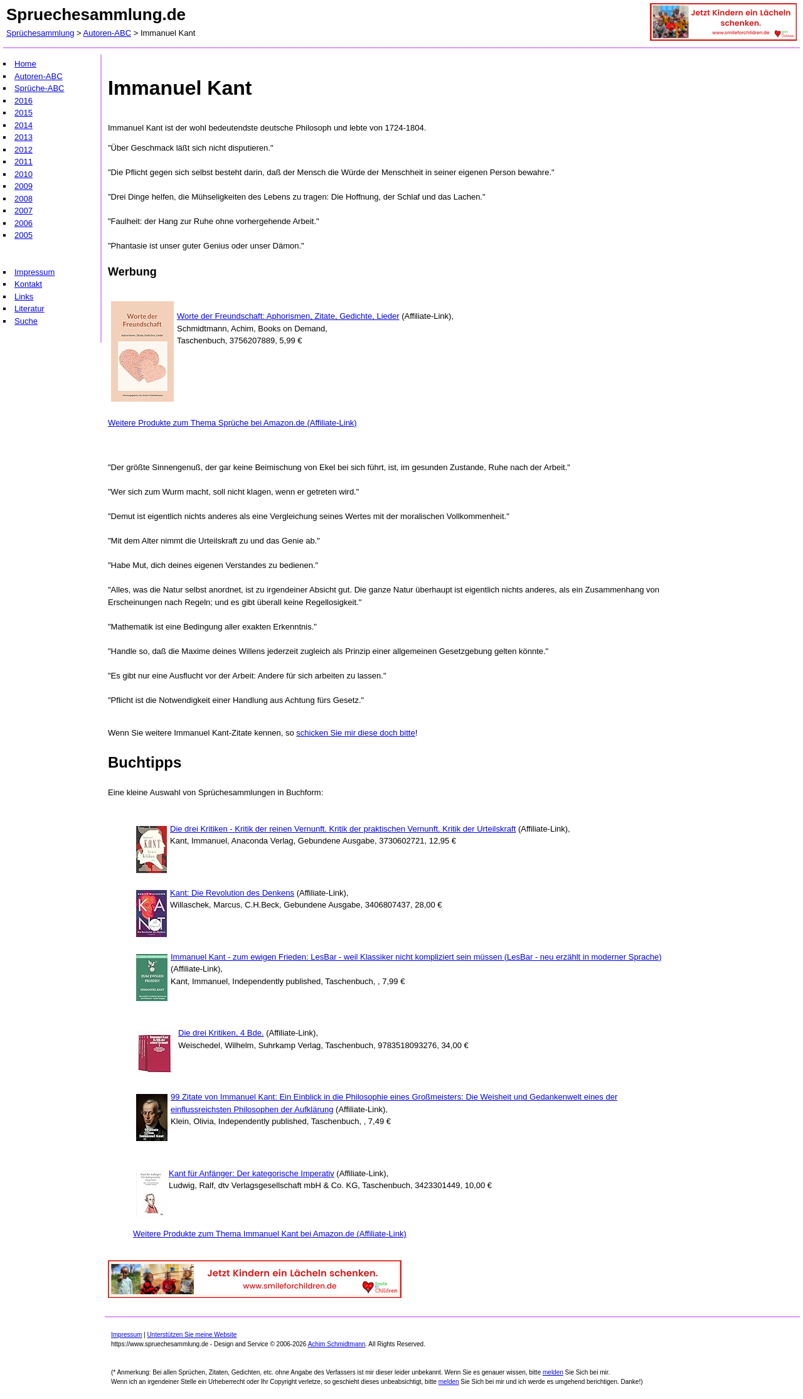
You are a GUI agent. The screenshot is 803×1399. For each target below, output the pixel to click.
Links (23, 296)
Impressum (34, 272)
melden (553, 1372)
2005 (23, 235)
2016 (23, 100)
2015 (23, 112)
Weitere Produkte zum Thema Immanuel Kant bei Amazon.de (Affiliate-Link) (270, 1233)
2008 (23, 198)
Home (25, 63)
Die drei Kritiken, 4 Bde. (221, 1032)
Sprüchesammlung (40, 33)
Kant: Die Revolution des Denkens (232, 893)
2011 (23, 161)
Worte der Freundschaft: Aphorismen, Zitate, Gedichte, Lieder (288, 316)
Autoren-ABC (107, 33)
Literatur (29, 308)
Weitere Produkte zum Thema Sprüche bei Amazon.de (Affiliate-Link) (232, 422)
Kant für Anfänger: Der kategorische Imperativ (251, 1173)
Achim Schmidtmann (337, 1344)
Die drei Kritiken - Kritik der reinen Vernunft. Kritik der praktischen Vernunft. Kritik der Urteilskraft (343, 829)
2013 (23, 137)
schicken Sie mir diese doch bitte (355, 732)
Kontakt (28, 284)
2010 (23, 174)
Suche (26, 321)
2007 (23, 210)
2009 (23, 186)
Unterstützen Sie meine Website (192, 1334)
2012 (23, 149)
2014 (23, 125)
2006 (23, 223)
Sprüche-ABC (39, 88)
